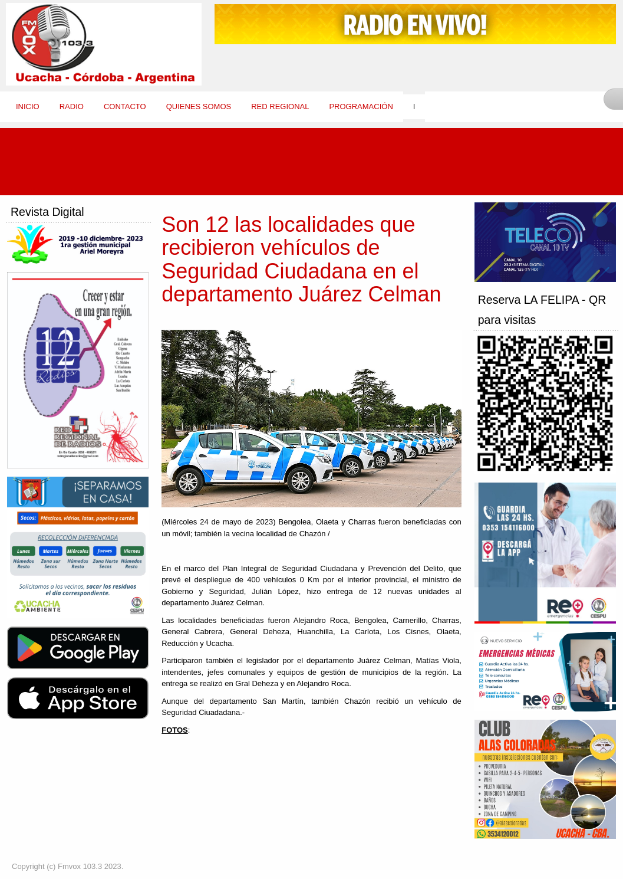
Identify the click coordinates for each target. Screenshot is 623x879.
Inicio (27, 106)
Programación (361, 106)
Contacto (125, 106)
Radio (72, 106)
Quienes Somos (199, 106)
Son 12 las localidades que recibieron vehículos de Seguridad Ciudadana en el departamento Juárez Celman (301, 259)
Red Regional (280, 106)
